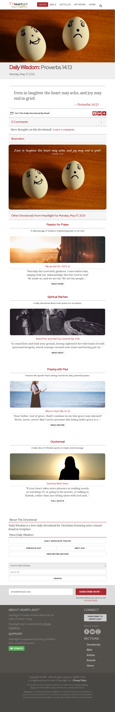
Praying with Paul (57, 369)
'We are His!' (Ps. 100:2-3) (57, 266)
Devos (43, 4)
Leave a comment (63, 129)
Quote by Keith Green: (58, 483)
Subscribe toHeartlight (95, 617)
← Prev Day (32, 548)
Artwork (80, 4)
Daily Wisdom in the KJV (57, 541)
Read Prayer (57, 425)
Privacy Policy (90, 600)
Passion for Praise (57, 224)
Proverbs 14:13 (88, 104)
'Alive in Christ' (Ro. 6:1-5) (57, 411)
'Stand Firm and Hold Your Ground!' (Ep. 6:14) (57, 338)
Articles (65, 4)
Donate (16, 649)
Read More (57, 284)
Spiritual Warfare (57, 297)
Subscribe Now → (91, 591)
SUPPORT (15, 634)
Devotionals (93, 644)
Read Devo (58, 353)
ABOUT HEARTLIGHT (24, 610)
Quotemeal (57, 442)
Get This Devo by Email (29, 113)
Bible (53, 4)
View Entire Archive (57, 554)
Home (90, 665)
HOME (92, 4)
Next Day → (81, 548)
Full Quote (57, 501)
